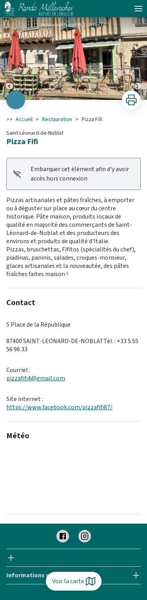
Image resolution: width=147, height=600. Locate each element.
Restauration (57, 119)
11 (93, 89)
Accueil (24, 119)
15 (125, 89)
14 (117, 89)
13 (109, 89)
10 (85, 89)
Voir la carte (73, 581)
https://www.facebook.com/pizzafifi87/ (59, 407)
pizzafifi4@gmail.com (35, 378)
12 (101, 89)
